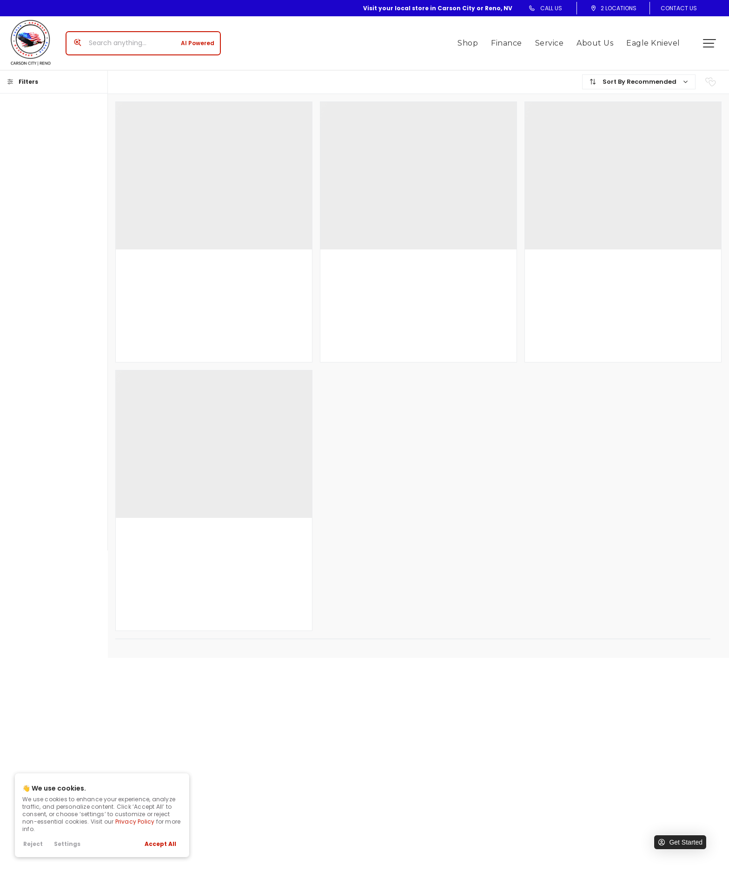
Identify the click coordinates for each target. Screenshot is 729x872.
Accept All (160, 844)
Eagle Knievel (657, 39)
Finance (510, 39)
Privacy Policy (135, 821)
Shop (471, 39)
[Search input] (139, 39)
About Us (598, 39)
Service (552, 39)
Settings (67, 844)
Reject (33, 844)
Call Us (551, 8)
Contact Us (679, 8)
